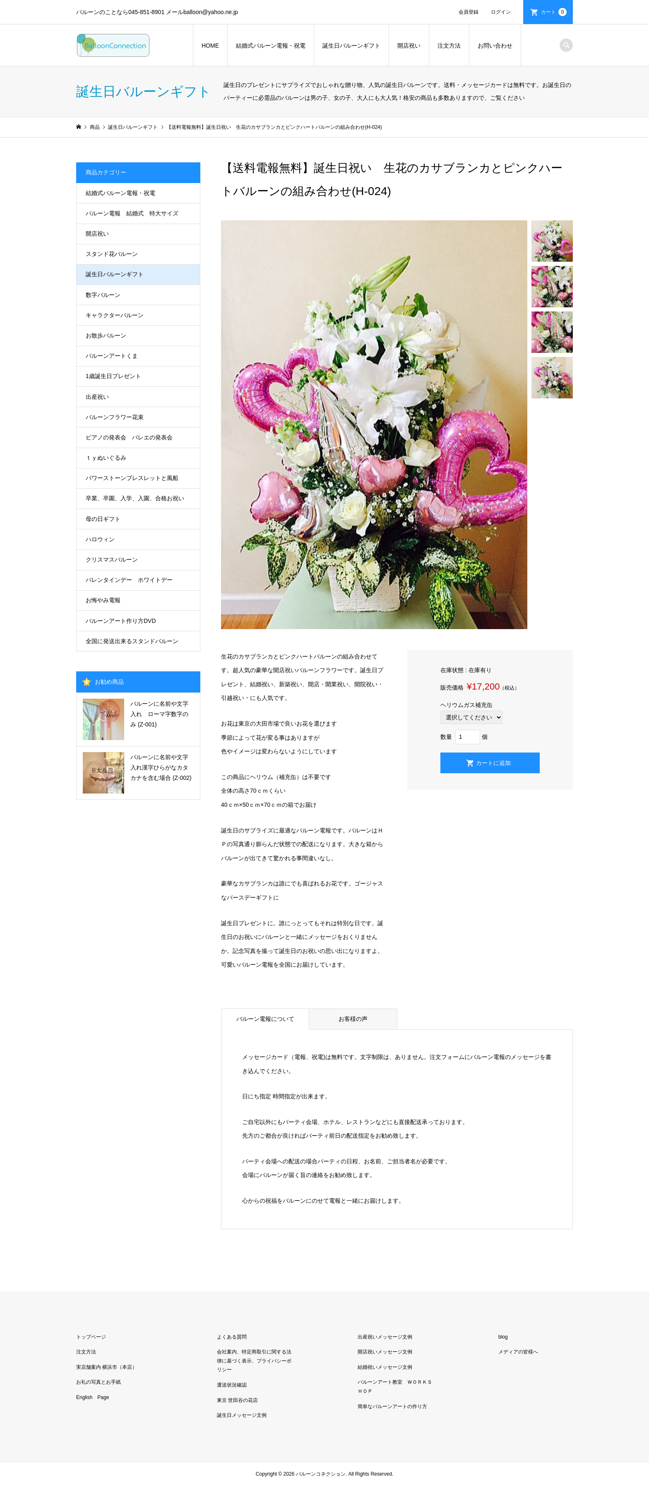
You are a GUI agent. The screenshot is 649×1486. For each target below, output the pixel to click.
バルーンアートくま (112, 355)
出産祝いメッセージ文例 (385, 1337)
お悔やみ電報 (103, 600)
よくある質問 (232, 1337)
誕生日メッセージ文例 (242, 1415)
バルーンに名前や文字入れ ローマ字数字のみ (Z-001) (159, 714)
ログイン (501, 12)
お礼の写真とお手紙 (98, 1382)
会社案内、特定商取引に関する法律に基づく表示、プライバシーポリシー (254, 1361)
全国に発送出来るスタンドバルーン (132, 641)
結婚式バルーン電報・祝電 (270, 45)
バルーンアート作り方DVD (121, 621)
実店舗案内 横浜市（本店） (106, 1367)
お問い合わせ (495, 45)
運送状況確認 (232, 1385)
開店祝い (409, 45)
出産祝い (97, 396)
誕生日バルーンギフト (351, 45)
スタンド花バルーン (112, 254)
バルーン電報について (265, 1019)
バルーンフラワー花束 (115, 417)
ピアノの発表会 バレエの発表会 (129, 437)
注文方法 (449, 45)
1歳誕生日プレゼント (113, 376)
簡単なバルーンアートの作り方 (392, 1406)
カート (554, 12)
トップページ (91, 1337)
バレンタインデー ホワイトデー (129, 580)
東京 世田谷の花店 (237, 1400)
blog (503, 1337)
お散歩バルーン (106, 335)
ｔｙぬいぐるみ (106, 457)
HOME (210, 45)
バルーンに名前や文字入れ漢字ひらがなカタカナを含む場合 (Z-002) (161, 767)
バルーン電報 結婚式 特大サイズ (132, 213)
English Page (92, 1397)
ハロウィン (100, 539)
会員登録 (468, 12)
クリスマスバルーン (112, 559)
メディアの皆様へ (518, 1352)
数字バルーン (103, 295)
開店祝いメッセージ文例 (385, 1352)
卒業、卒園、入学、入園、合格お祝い (135, 498)
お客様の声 (353, 1019)
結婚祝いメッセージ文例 (385, 1367)
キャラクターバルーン (115, 315)
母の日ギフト (103, 519)
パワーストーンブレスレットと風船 (132, 478)
